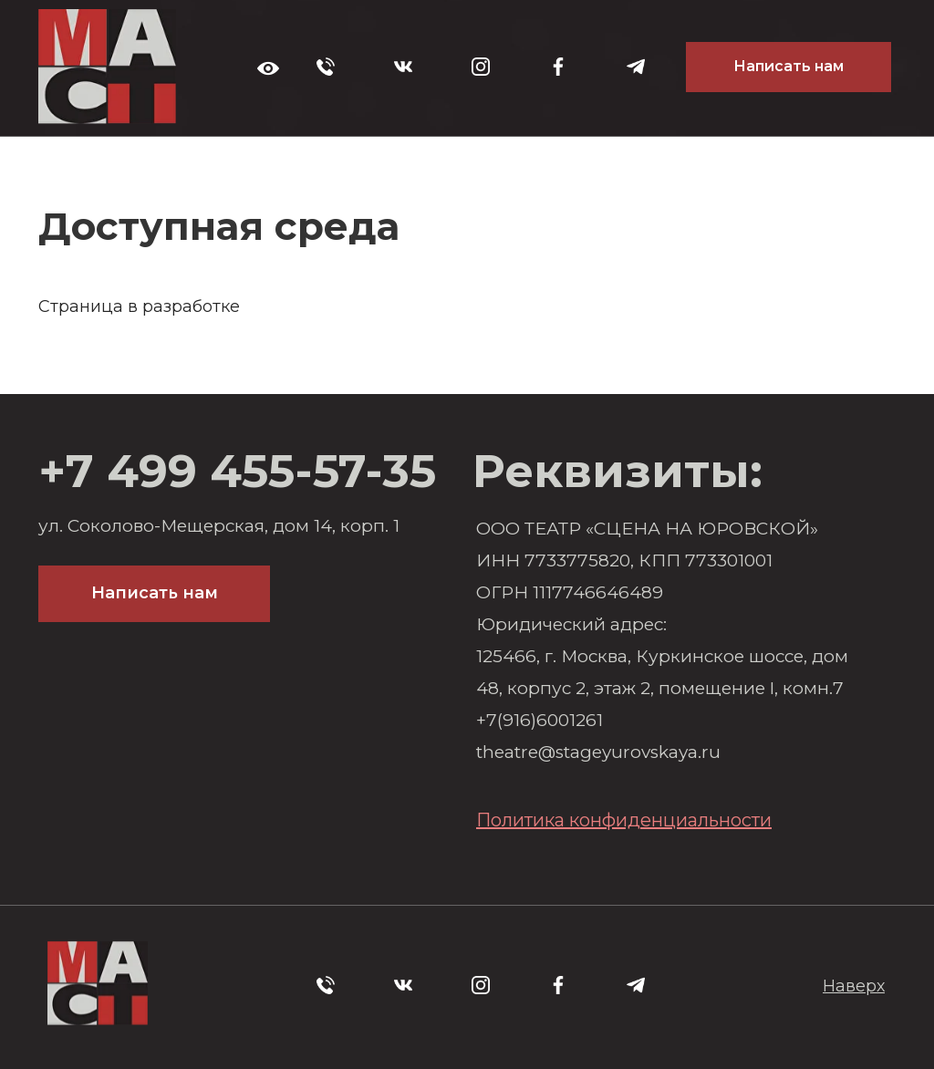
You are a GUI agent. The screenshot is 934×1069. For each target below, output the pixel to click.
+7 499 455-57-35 (237, 471)
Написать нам (788, 66)
